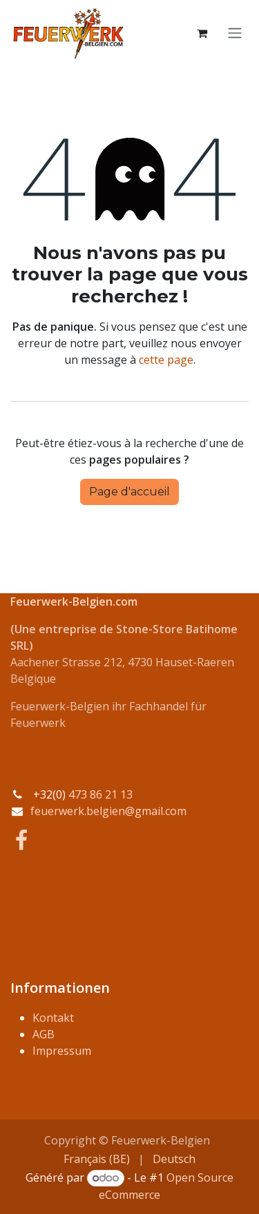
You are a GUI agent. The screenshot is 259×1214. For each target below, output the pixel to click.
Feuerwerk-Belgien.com (73, 601)
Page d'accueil (129, 491)
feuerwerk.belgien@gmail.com (108, 811)
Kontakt (53, 1017)
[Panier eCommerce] (201, 33)
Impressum (61, 1050)
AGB (43, 1034)
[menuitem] (97, 1159)
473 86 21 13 (100, 794)
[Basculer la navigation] (235, 33)
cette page (166, 359)
